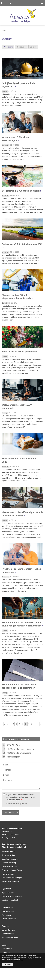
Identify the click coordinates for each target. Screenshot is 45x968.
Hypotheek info (8, 893)
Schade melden (8, 934)
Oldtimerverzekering (9, 866)
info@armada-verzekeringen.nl (20, 749)
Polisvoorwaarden (9, 919)
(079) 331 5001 (9, 838)
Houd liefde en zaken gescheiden (19, 351)
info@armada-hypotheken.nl (19, 753)
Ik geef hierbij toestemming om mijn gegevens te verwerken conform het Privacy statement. (20, 797)
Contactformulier (8, 930)
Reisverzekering (8, 874)
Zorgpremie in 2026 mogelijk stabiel (21, 190)
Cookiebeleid (7, 949)
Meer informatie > (17, 960)
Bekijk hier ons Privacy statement (17, 803)
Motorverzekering (9, 863)
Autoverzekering (8, 855)
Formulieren (6, 915)
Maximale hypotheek (10, 900)
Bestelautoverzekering (10, 859)
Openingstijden (13, 757)
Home (4, 30)
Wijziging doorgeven (10, 937)
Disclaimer (6, 952)
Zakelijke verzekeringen (11, 881)
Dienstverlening (8, 911)
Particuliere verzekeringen (12, 878)
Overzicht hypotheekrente (12, 896)
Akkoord (8, 964)
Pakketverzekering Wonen (12, 870)
